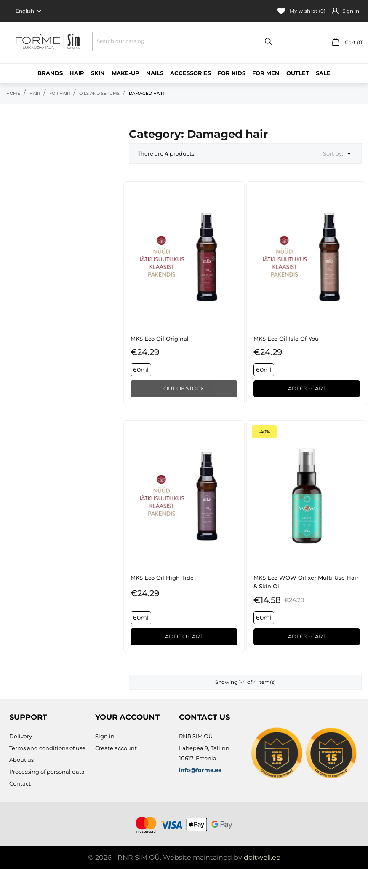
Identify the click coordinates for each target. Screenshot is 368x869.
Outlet (297, 73)
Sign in (105, 736)
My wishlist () (301, 11)
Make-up (125, 73)
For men (266, 73)
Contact (20, 783)
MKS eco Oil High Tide (162, 577)
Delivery (20, 736)
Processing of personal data (47, 771)
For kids (231, 73)
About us (21, 759)
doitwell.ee (262, 857)
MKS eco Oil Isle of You (286, 338)
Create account (116, 748)
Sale (323, 73)
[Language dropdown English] (29, 11)
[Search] (184, 41)
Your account (127, 717)
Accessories (190, 73)
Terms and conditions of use (47, 748)
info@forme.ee (200, 770)
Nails (154, 73)
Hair (76, 73)
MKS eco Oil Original (160, 338)
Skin (98, 73)
